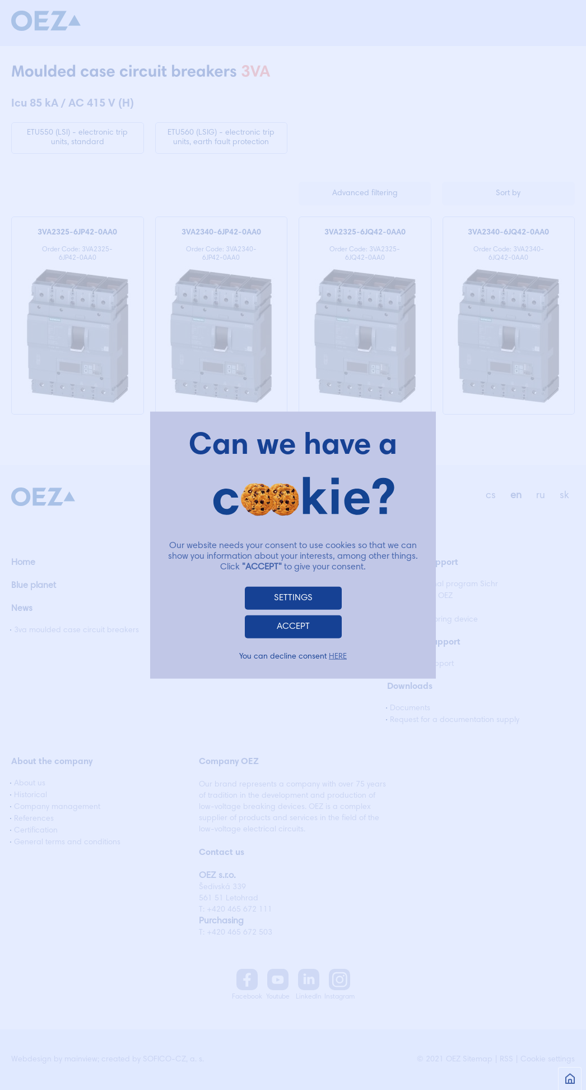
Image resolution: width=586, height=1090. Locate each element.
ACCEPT (293, 626)
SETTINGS (293, 598)
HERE (338, 657)
